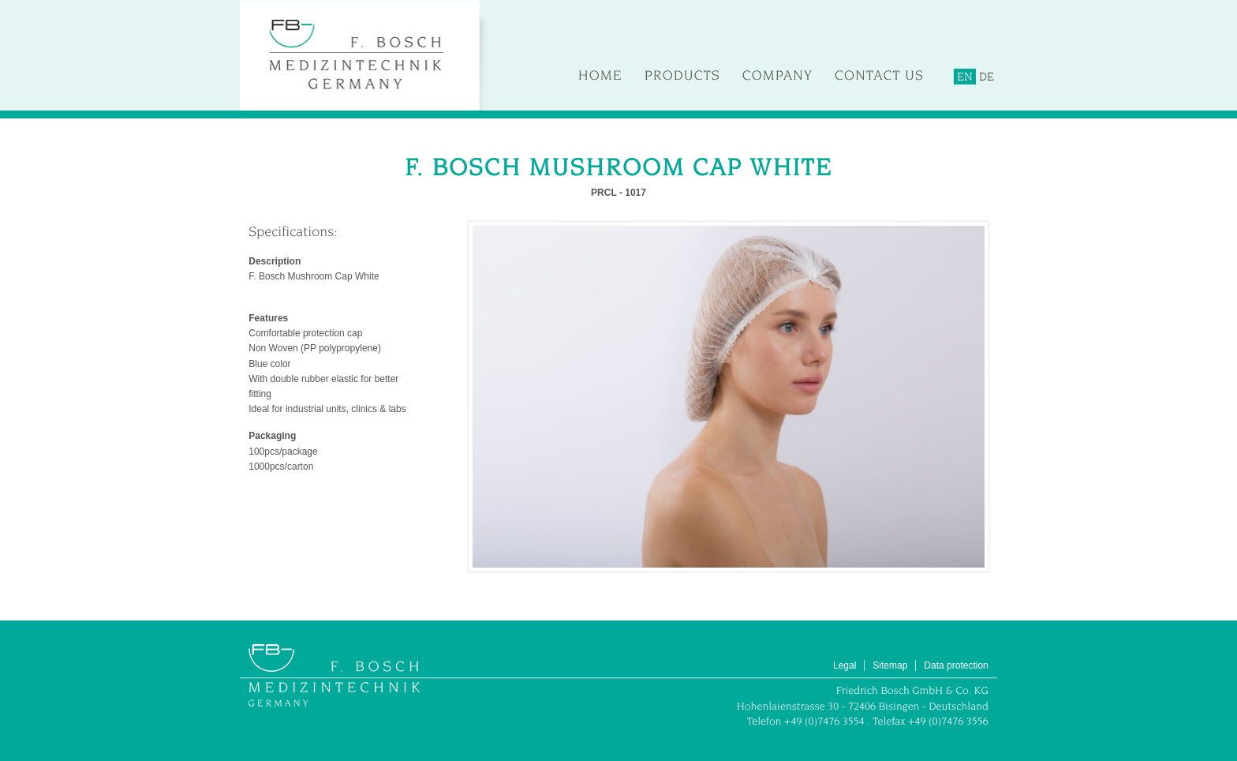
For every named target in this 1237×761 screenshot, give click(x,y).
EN (965, 76)
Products (682, 75)
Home (600, 75)
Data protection (956, 665)
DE (986, 76)
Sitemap (890, 665)
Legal (844, 665)
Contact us (879, 75)
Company (777, 75)
